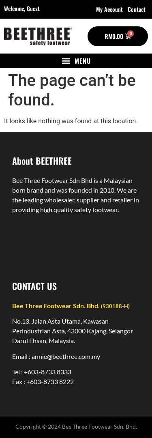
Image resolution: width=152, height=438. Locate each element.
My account (109, 9)
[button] (76, 61)
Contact (137, 9)
